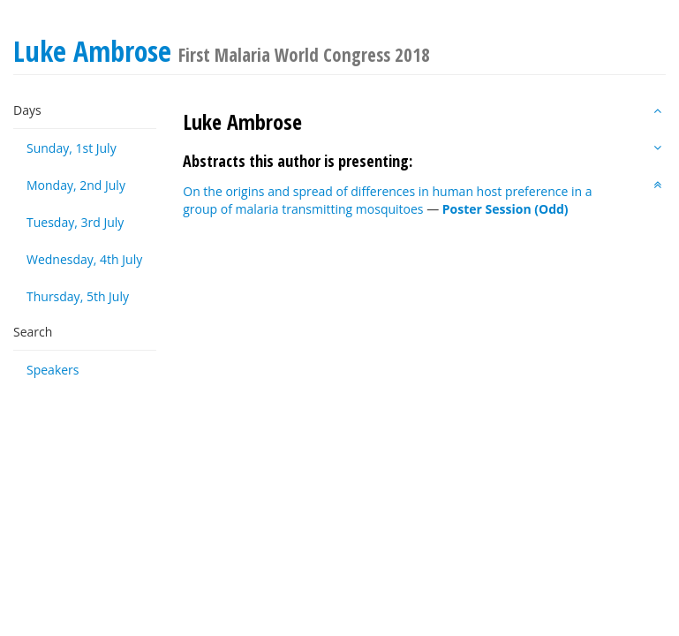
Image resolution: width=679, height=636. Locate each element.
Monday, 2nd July (75, 185)
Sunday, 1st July (71, 148)
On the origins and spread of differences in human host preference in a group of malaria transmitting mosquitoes (387, 200)
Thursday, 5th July (77, 296)
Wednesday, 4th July (84, 259)
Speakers (52, 369)
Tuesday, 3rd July (75, 222)
